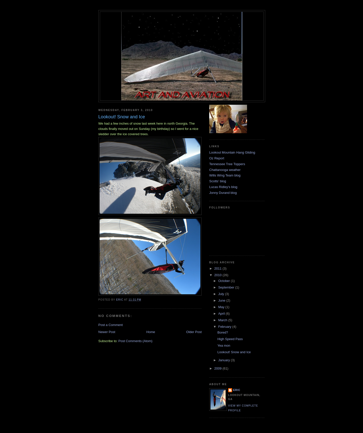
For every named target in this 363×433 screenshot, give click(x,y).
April (222, 313)
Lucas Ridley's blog (223, 187)
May (221, 307)
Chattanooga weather (224, 170)
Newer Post (106, 332)
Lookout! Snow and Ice (234, 352)
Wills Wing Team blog (224, 175)
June (222, 300)
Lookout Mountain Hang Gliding (232, 152)
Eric (236, 390)
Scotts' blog (217, 181)
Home (150, 332)
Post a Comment (110, 325)
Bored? (222, 332)
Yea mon (223, 345)
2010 (218, 275)
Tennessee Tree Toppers (227, 164)
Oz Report (216, 158)
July (221, 294)
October (224, 281)
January (224, 360)
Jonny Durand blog (223, 193)
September (226, 287)
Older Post (194, 332)
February (225, 327)
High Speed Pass (230, 339)
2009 (218, 368)
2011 (218, 268)
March (223, 320)
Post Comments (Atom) (135, 341)
